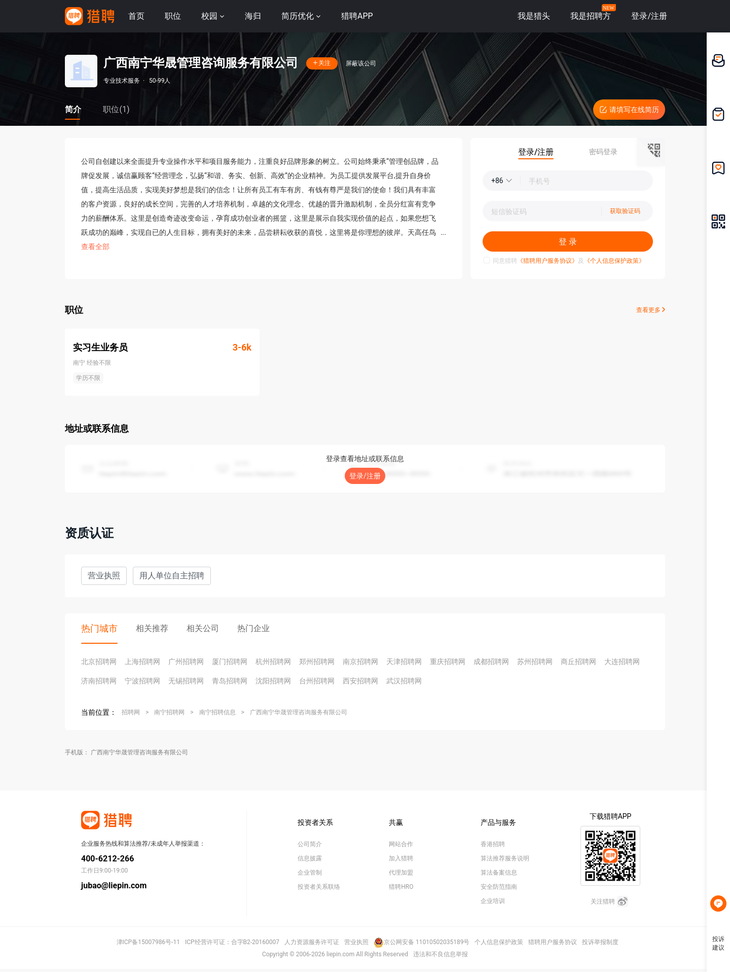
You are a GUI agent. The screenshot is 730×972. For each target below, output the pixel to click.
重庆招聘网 (447, 661)
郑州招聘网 (317, 661)
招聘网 (131, 712)
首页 (136, 16)
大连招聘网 (622, 661)
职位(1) (116, 109)
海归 (253, 16)
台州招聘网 (317, 681)
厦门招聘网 (229, 661)
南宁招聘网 (169, 712)
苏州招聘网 (535, 661)
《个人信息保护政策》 (614, 260)
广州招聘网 (186, 661)
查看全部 (95, 246)
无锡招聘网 (186, 681)
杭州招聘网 (273, 661)
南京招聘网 (360, 661)
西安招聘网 (360, 681)
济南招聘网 (99, 681)
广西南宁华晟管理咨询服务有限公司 (298, 712)
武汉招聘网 (404, 681)
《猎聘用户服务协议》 (547, 260)
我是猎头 (534, 16)
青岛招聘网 (229, 681)
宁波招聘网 (142, 681)
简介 (73, 109)
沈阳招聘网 (273, 681)
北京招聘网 (99, 661)
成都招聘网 (491, 661)
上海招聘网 (142, 661)
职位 (173, 16)
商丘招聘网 (578, 661)
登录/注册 (365, 476)
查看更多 (650, 310)
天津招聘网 (404, 661)
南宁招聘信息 (217, 712)
